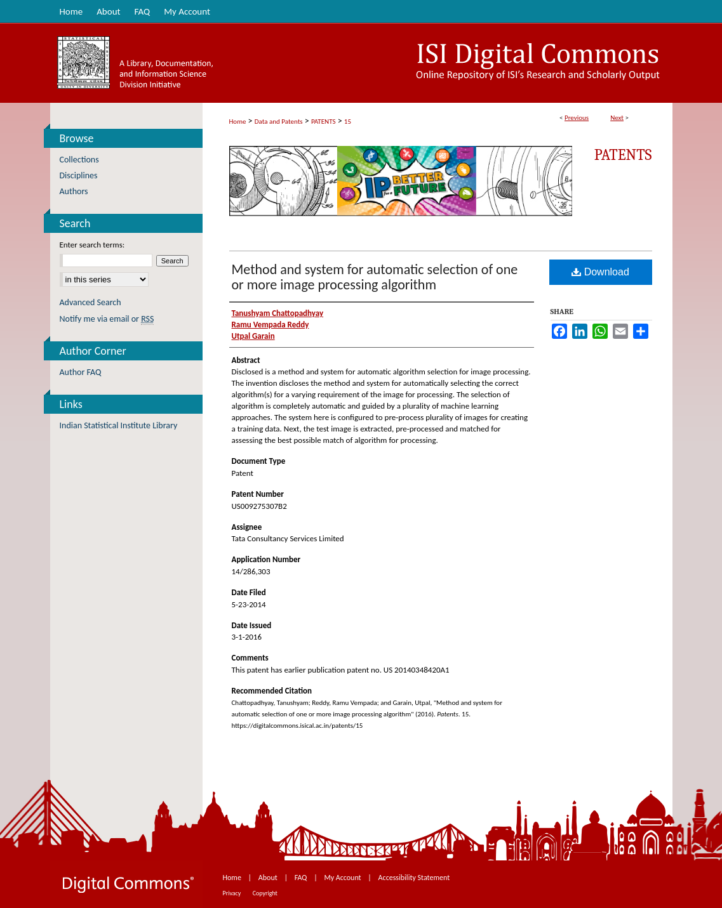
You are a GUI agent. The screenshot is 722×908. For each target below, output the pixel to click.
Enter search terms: (92, 244)
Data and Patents (279, 121)
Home (237, 121)
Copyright (265, 893)
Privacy (233, 893)
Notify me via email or (107, 318)
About (268, 877)
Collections (79, 159)
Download (600, 271)
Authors (74, 191)
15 (347, 121)
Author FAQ (81, 372)
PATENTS (323, 121)
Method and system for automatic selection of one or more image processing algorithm (375, 277)
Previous (577, 118)
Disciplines (79, 175)
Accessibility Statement (414, 877)
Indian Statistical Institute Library (119, 425)
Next (617, 118)
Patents (623, 155)
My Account (343, 877)
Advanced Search (90, 302)
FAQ (302, 877)
